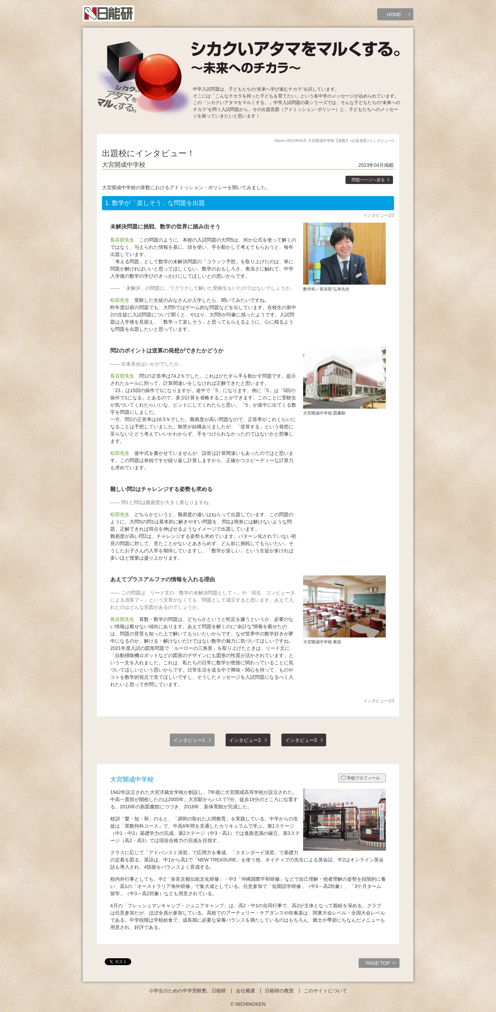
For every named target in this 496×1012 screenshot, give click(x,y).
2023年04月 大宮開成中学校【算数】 (318, 141)
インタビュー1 (189, 740)
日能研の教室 (279, 990)
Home (279, 141)
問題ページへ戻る (368, 179)
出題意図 (359, 141)
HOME (394, 14)
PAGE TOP (382, 964)
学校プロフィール (363, 778)
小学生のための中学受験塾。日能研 (187, 990)
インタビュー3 (301, 740)
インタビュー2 (245, 740)
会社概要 (245, 990)
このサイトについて (325, 990)
